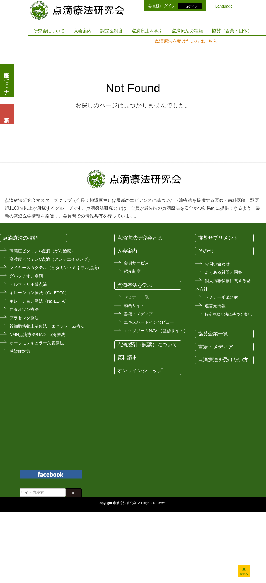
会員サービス (136, 262)
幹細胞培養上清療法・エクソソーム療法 (47, 326)
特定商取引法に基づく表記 (228, 314)
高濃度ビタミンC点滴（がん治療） (42, 250)
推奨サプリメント (218, 238)
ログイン (191, 6)
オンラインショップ (139, 370)
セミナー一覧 (136, 297)
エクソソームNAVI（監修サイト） (156, 330)
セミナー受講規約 (221, 297)
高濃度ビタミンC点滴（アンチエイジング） (50, 259)
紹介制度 (132, 271)
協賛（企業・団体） (232, 30)
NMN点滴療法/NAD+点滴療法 (37, 334)
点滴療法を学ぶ (147, 30)
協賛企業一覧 (213, 334)
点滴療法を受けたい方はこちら (186, 41)
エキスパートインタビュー (149, 322)
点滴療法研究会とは (139, 238)
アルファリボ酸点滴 (28, 284)
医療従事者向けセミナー (6, 80)
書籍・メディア (138, 313)
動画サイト (134, 305)
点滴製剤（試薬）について (147, 344)
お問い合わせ (217, 264)
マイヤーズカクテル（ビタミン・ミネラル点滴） (55, 267)
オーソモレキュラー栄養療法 (36, 342)
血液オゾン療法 (24, 309)
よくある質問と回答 (223, 272)
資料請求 (127, 357)
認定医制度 (111, 30)
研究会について (49, 30)
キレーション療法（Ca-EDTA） (39, 292)
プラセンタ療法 (24, 317)
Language (224, 6)
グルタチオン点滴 (26, 276)
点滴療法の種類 (187, 30)
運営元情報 (215, 305)
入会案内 (82, 30)
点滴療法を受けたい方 (223, 359)
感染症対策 (19, 351)
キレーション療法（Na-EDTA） (39, 301)
